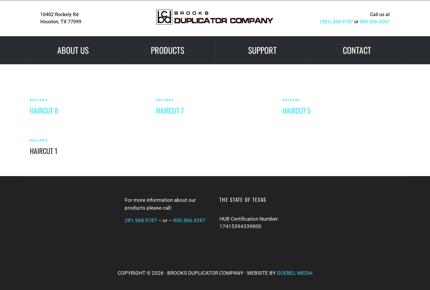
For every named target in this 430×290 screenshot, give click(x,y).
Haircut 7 (170, 110)
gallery (39, 100)
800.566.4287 (189, 220)
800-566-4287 (375, 22)
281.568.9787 (141, 220)
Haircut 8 (44, 110)
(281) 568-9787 (336, 22)
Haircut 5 (296, 110)
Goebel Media (295, 273)
